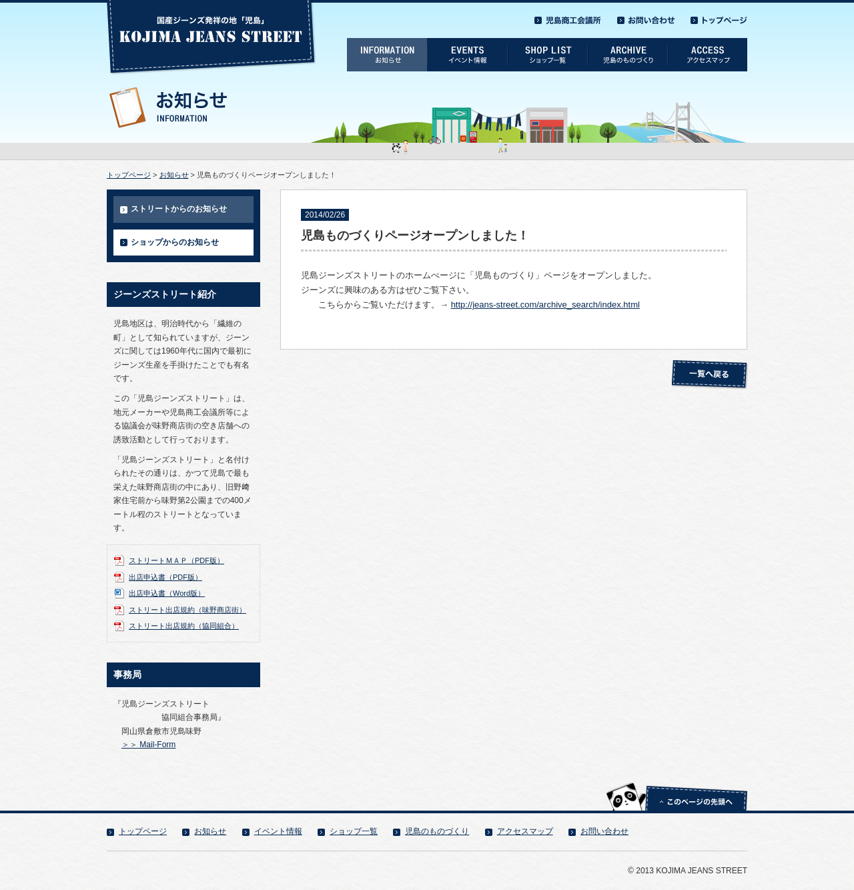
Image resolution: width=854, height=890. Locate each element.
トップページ (129, 175)
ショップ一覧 (354, 831)
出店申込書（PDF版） (165, 577)
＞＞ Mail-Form (148, 744)
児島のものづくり (437, 831)
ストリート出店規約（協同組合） (184, 626)
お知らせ (174, 175)
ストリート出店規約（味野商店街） (187, 610)
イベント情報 (278, 831)
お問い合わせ (604, 831)
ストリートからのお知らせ (179, 208)
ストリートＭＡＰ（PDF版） (176, 560)
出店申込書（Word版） (167, 593)
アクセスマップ (525, 831)
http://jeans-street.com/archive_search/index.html (545, 305)
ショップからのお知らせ (175, 242)
